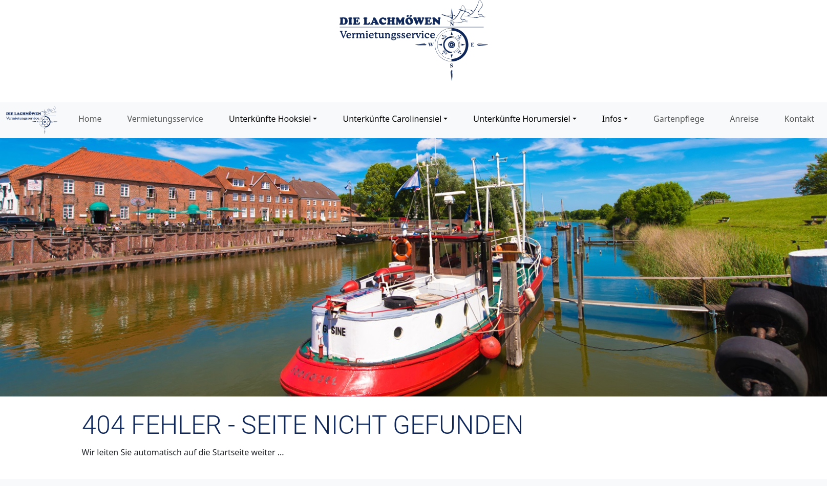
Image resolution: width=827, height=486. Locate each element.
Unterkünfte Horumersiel (521, 118)
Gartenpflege (678, 118)
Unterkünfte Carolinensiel (392, 118)
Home (90, 118)
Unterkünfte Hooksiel (270, 118)
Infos (612, 118)
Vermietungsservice (165, 118)
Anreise (744, 118)
